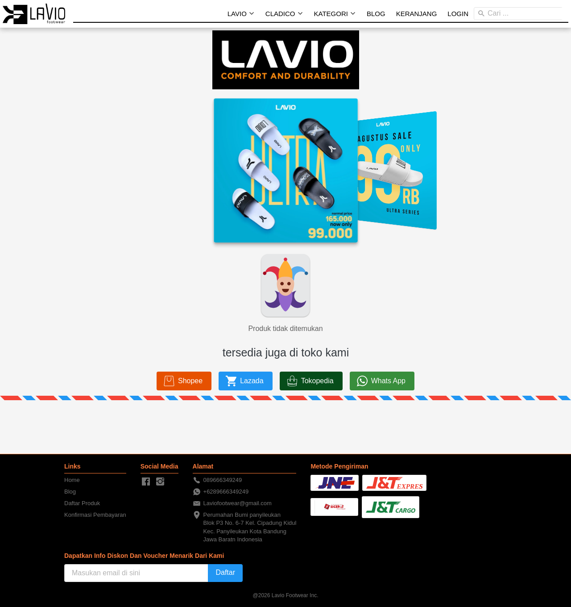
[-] (146, 482)
